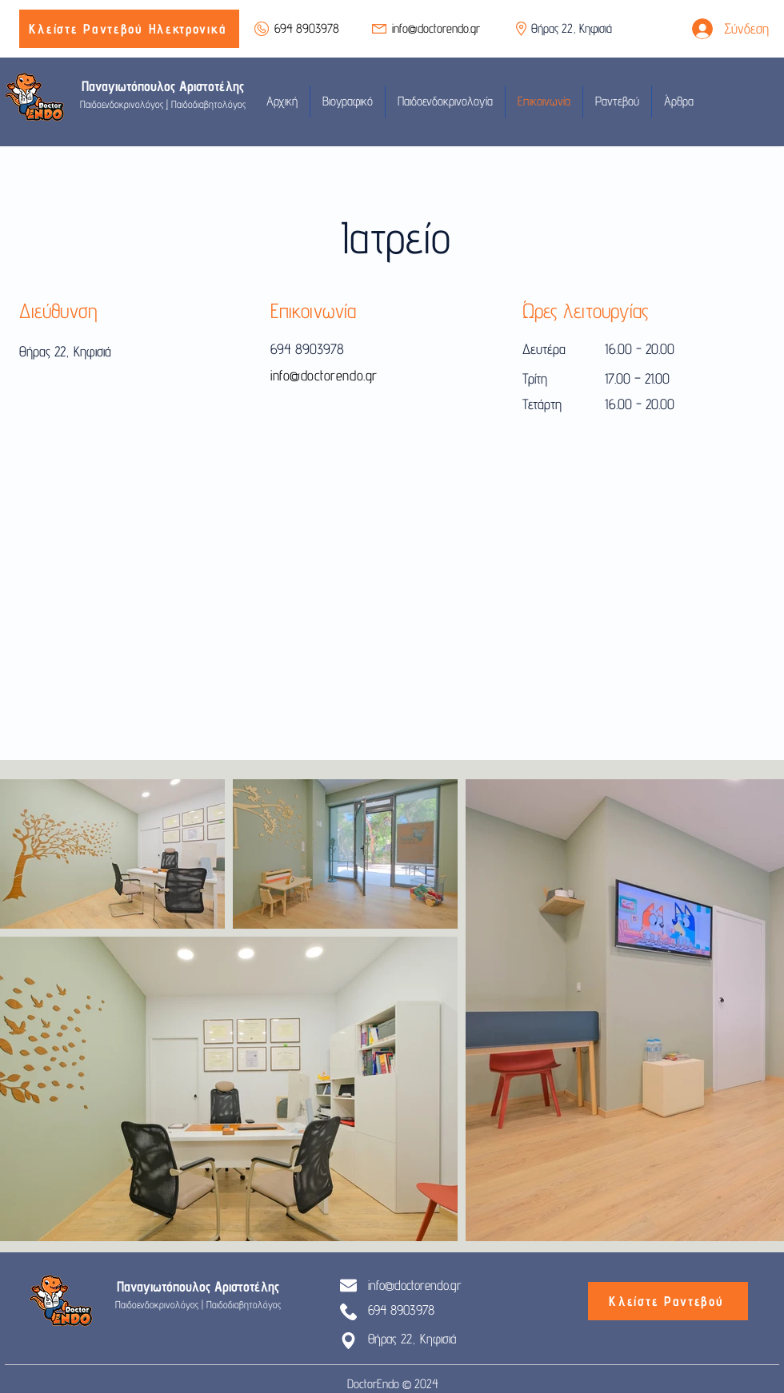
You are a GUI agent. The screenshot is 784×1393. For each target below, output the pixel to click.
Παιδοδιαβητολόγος (207, 104)
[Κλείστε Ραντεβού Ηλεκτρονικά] (129, 29)
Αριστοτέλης (211, 86)
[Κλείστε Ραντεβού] (668, 1301)
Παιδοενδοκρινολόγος (123, 104)
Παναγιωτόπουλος (130, 86)
